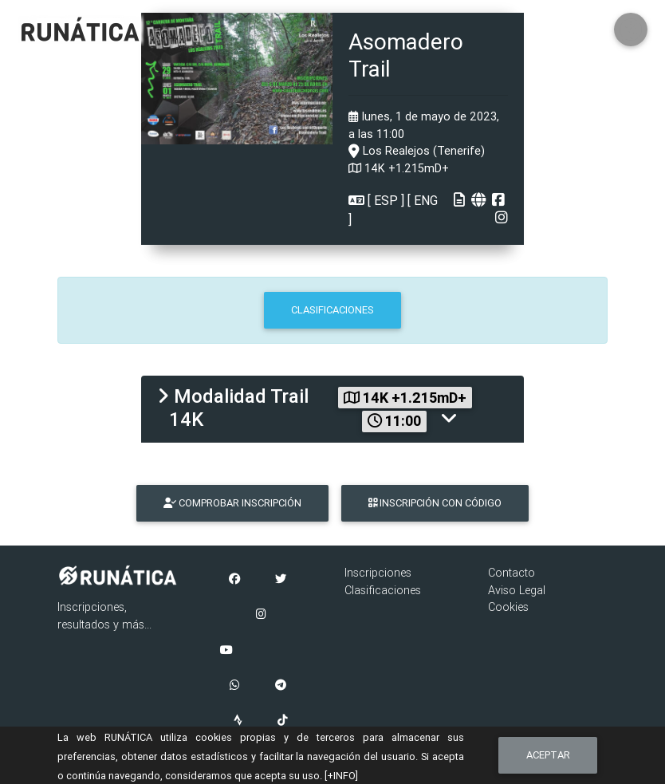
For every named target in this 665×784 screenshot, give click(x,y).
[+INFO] (341, 775)
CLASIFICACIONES (332, 310)
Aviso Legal (516, 590)
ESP (386, 200)
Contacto (511, 572)
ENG (424, 200)
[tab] (332, 409)
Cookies (508, 607)
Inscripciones (377, 572)
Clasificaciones (382, 590)
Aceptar (548, 755)
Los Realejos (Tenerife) (416, 151)
